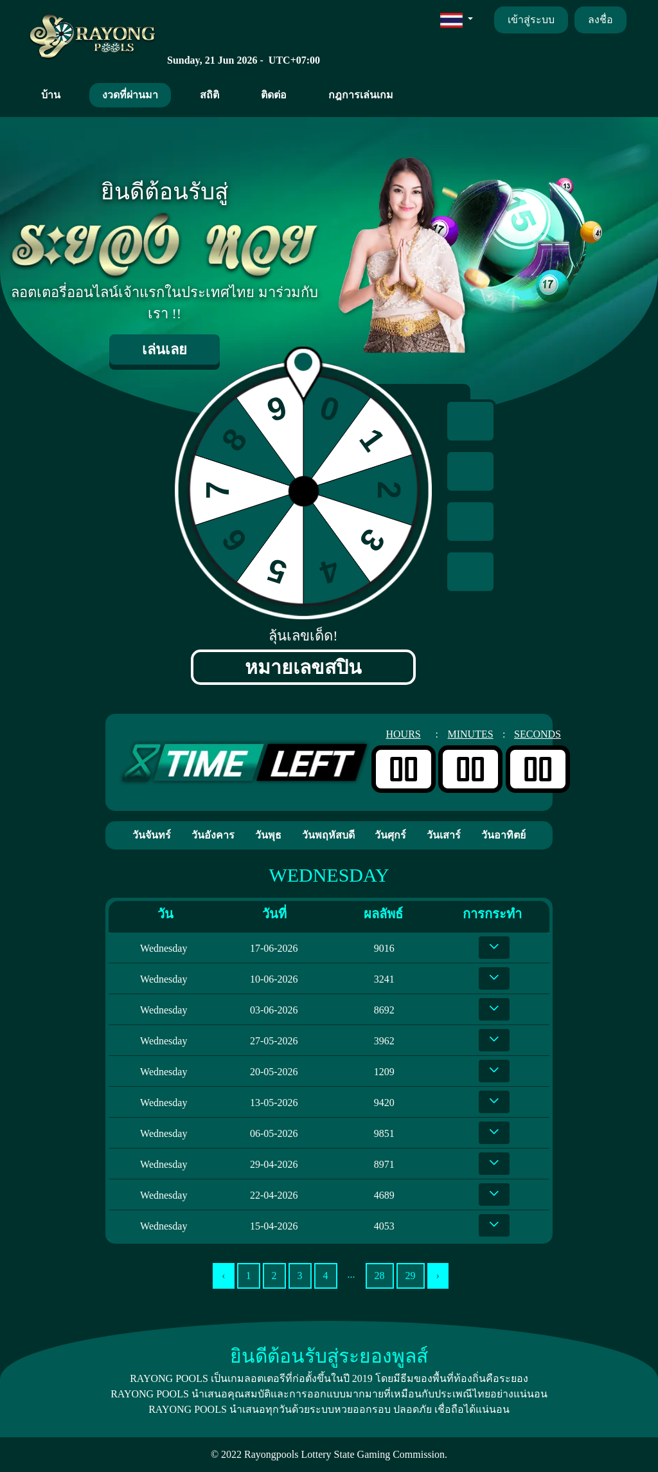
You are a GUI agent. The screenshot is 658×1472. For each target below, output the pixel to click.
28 (380, 1275)
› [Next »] (438, 1275)
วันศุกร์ (390, 835)
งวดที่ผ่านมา (130, 94)
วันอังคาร (213, 835)
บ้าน (50, 94)
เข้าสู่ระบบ (531, 19)
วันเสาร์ (444, 835)
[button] (456, 19)
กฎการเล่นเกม (360, 94)
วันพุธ (268, 835)
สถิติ (209, 94)
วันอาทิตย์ (503, 835)
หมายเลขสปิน (303, 667)
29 (410, 1275)
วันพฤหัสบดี (328, 835)
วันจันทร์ (151, 835)
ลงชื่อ (600, 19)
